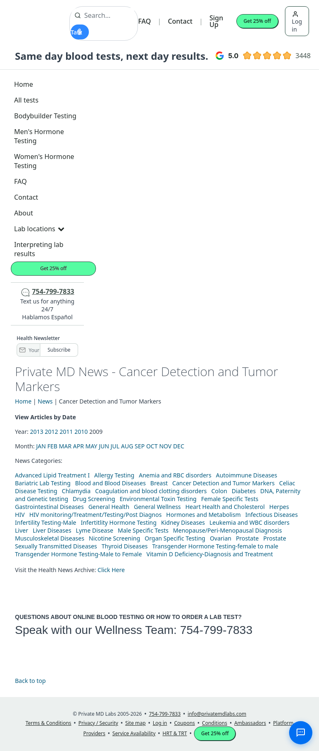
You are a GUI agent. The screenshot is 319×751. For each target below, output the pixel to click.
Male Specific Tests (143, 530)
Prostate (247, 538)
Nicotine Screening (114, 538)
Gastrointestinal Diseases (49, 507)
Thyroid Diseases (125, 546)
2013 (36, 431)
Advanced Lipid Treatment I (52, 475)
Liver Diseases (52, 530)
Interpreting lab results (39, 249)
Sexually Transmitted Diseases (56, 546)
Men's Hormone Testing (39, 136)
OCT (152, 446)
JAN (41, 446)
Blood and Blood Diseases (110, 483)
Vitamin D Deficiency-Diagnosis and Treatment (211, 554)
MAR (65, 446)
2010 (81, 431)
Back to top (30, 681)
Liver (21, 530)
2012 (51, 431)
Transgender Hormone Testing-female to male (215, 546)
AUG (127, 446)
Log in (297, 22)
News (45, 401)
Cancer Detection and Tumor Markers (223, 483)
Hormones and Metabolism (203, 515)
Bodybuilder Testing (45, 115)
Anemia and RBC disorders (175, 475)
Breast (159, 483)
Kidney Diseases (183, 522)
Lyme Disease (94, 530)
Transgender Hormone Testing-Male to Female (78, 554)
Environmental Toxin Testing (158, 499)
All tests (26, 100)
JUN (104, 446)
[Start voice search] (80, 31)
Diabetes (244, 491)
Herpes (279, 507)
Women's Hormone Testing (44, 161)
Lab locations (39, 228)
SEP (140, 446)
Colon (219, 491)
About (23, 213)
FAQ (144, 21)
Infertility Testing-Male (45, 522)
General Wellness (157, 507)
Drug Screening (94, 499)
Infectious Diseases (271, 515)
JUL (114, 446)
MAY (92, 446)
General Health (109, 507)
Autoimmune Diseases (246, 475)
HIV (20, 515)
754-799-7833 (216, 630)
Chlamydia (76, 491)
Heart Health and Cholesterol (225, 507)
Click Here (111, 570)
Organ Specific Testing (175, 538)
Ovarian (220, 538)
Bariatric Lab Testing (43, 483)
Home (23, 84)
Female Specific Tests (229, 499)
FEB (52, 446)
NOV (165, 446)
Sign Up (216, 21)
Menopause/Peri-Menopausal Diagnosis (227, 530)
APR (78, 446)
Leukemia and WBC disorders (249, 522)
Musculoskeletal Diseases (49, 538)
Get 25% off (257, 20)
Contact (180, 21)
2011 (66, 431)
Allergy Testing (114, 475)
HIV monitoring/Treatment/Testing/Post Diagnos (95, 515)
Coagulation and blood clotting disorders (151, 491)
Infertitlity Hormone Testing (118, 522)
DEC (178, 446)
